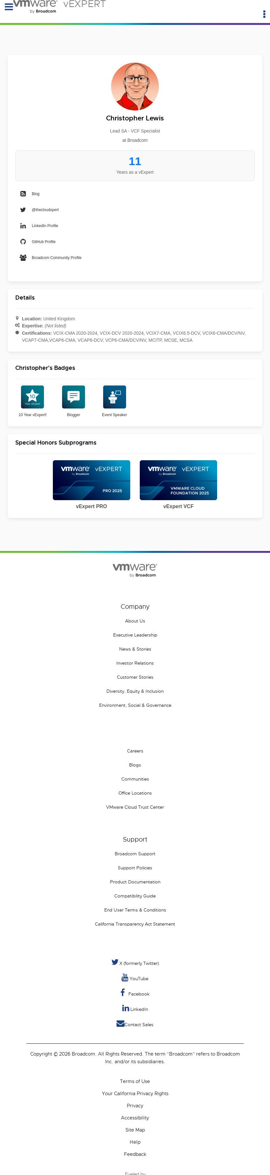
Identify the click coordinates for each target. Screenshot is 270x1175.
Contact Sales (135, 1023)
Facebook (135, 993)
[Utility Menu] (264, 14)
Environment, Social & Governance (135, 705)
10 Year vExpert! (32, 401)
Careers (135, 751)
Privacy (135, 1106)
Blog (29, 194)
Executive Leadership (135, 635)
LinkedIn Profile (38, 226)
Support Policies (135, 868)
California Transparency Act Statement (135, 924)
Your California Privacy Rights (135, 1093)
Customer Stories (135, 677)
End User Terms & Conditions (135, 910)
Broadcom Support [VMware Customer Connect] (135, 854)
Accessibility (135, 1118)
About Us (135, 621)
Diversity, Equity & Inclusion (135, 691)
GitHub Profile (37, 242)
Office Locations (135, 793)
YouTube (135, 977)
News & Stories (135, 649)
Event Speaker (114, 401)
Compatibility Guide (135, 896)
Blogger (73, 401)
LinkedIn (135, 1008)
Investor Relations (135, 663)
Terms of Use (135, 1081)
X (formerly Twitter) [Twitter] (135, 962)
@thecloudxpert (39, 210)
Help (135, 1142)
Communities (135, 779)
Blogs (135, 765)
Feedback (135, 1154)
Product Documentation (135, 882)
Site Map (135, 1130)
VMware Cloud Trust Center (135, 807)
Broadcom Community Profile (50, 258)
